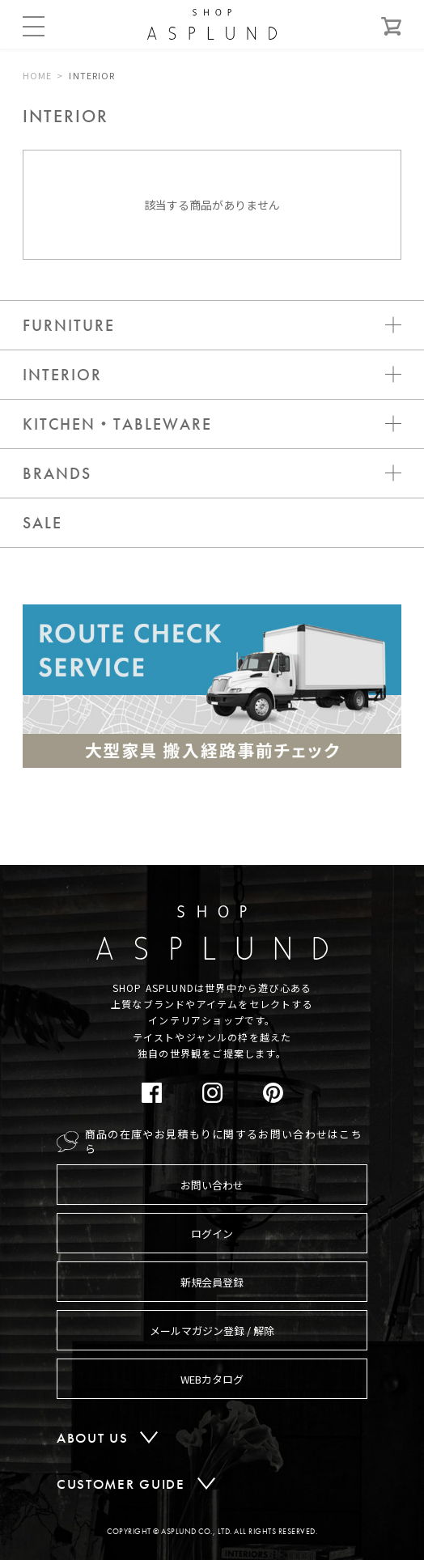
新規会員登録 (212, 1282)
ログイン (212, 1233)
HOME (37, 75)
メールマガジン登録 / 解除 (212, 1330)
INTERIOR (92, 75)
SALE (42, 522)
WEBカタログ (212, 1379)
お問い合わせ (212, 1185)
